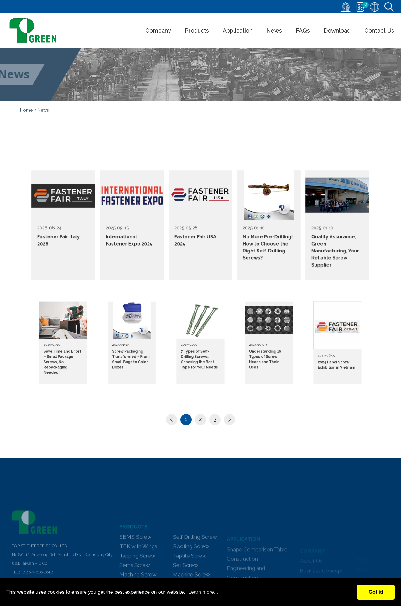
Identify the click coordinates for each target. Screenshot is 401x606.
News (274, 30)
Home (26, 111)
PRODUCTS (133, 554)
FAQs (303, 30)
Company (158, 30)
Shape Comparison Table (257, 571)
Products (197, 30)
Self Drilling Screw (195, 565)
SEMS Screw (135, 565)
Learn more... (203, 592)
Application (238, 30)
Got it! (375, 592)
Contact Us (379, 30)
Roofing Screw (191, 574)
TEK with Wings (138, 574)
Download (337, 30)
